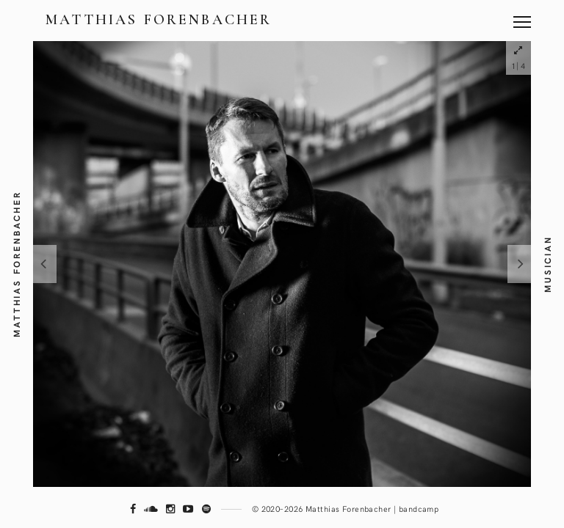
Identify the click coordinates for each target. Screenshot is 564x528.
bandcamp (418, 508)
